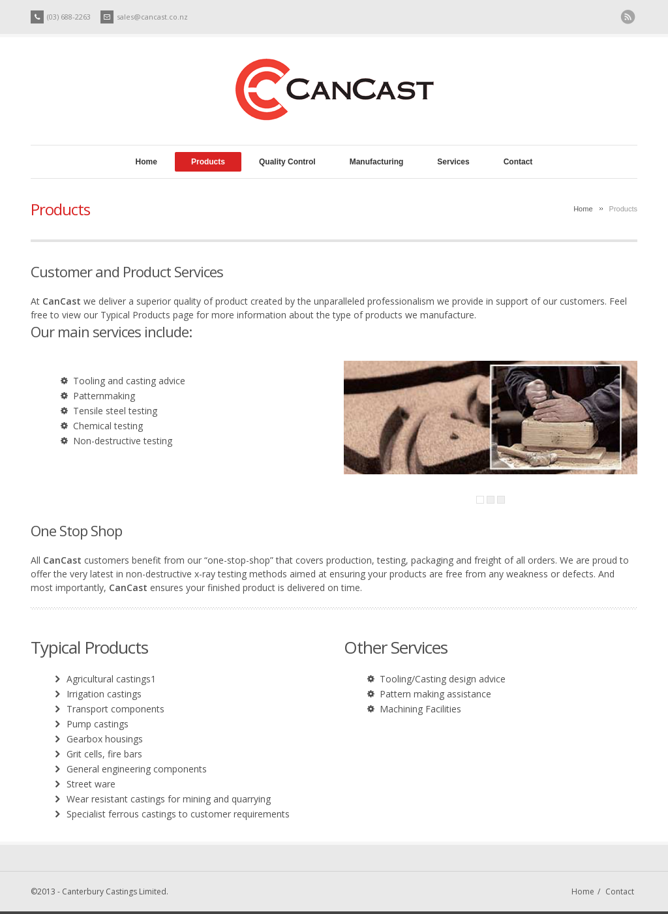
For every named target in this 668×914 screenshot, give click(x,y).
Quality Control (287, 161)
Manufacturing (377, 161)
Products (208, 161)
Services (453, 161)
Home (146, 161)
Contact (518, 161)
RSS (627, 17)
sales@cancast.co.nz (152, 17)
